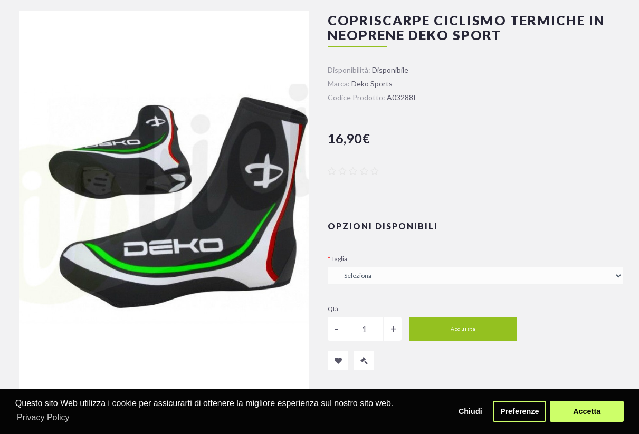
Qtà (333, 309)
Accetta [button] (586, 411)
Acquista (463, 328)
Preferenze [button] (519, 411)
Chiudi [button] (470, 411)
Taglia (339, 259)
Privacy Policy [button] (43, 417)
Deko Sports (372, 83)
